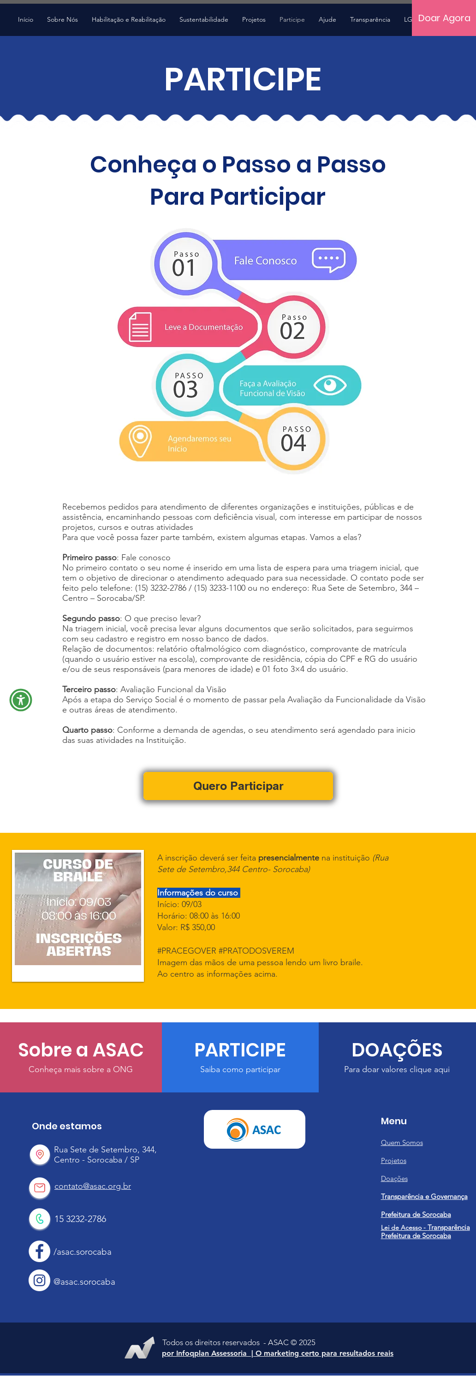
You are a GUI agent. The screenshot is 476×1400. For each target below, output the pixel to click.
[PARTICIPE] (240, 1050)
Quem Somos (402, 1142)
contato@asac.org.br (92, 1186)
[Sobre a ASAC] (81, 1050)
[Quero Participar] (238, 786)
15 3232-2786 (80, 1218)
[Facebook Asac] (39, 1251)
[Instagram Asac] (39, 1280)
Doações (394, 1178)
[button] (254, 19)
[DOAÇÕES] (396, 1050)
